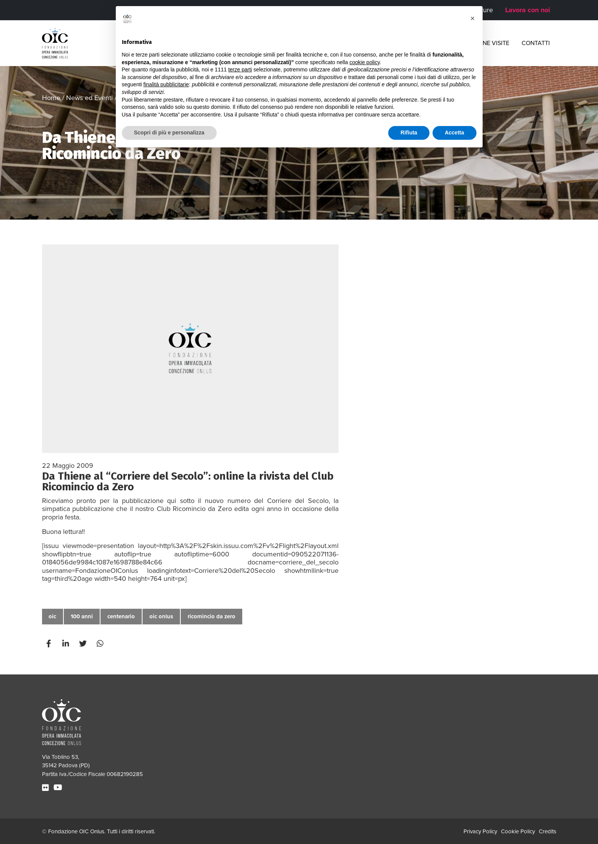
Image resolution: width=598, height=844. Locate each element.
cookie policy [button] (364, 62)
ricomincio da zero (211, 616)
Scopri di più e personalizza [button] (169, 132)
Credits (547, 831)
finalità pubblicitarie (166, 84)
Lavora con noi (527, 10)
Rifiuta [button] (408, 132)
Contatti (536, 43)
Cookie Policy (518, 831)
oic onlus (161, 616)
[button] (473, 18)
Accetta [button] (454, 132)
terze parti (240, 69)
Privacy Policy (480, 831)
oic (52, 616)
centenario (121, 616)
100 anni (82, 616)
